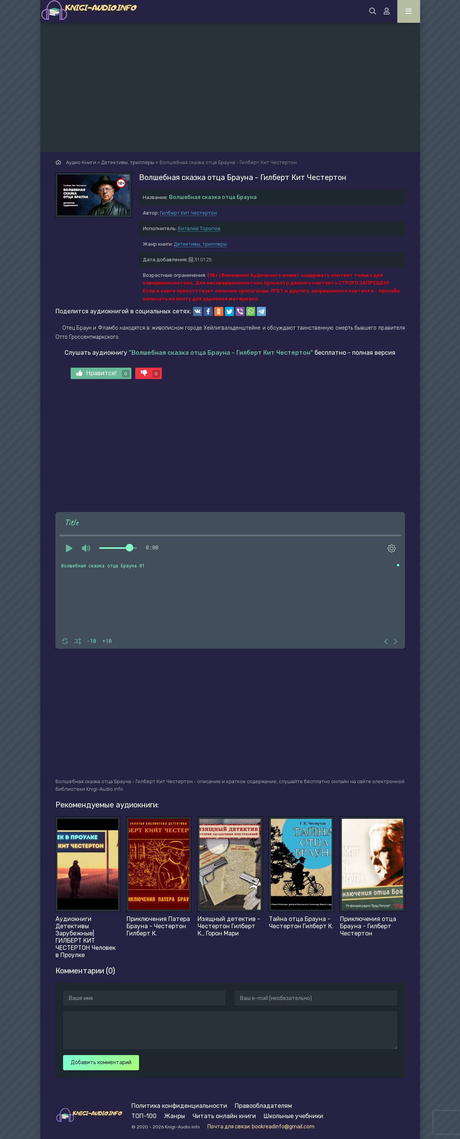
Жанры (174, 1116)
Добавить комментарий (101, 1062)
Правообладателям (263, 1105)
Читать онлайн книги (224, 1116)
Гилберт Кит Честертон (188, 213)
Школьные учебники (293, 1116)
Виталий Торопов (199, 228)
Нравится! (103, 374)
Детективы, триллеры (200, 244)
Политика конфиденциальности (179, 1105)
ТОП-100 (143, 1116)
